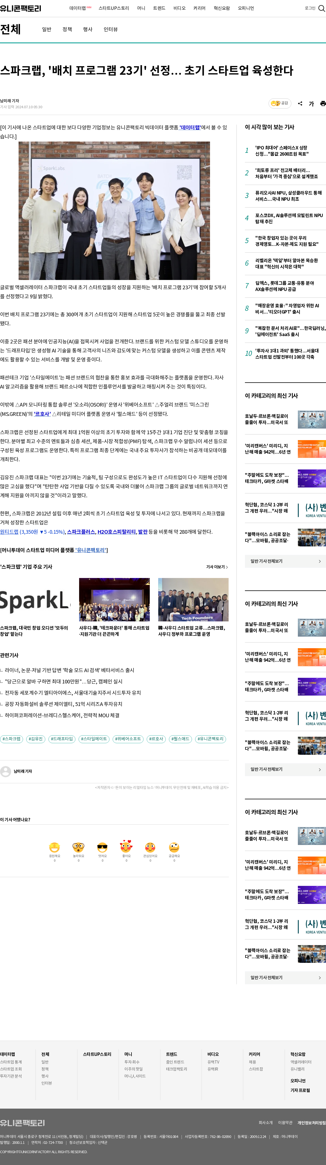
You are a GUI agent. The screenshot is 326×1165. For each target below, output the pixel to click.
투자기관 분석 (11, 1076)
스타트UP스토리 (114, 8)
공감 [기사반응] (284, 103)
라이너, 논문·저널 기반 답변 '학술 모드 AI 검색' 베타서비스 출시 (70, 671)
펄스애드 (181, 739)
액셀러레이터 (301, 1062)
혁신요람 (222, 8)
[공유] (300, 103)
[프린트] (323, 103)
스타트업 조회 (11, 1069)
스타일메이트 (95, 739)
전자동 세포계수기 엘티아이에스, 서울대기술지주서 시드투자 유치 (73, 693)
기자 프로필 (300, 1090)
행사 (88, 30)
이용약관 (285, 1123)
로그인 (310, 8)
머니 (141, 8)
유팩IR (212, 1069)
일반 (47, 30)
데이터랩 (80, 8)
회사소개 (266, 1123)
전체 (10, 30)
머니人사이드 (135, 1076)
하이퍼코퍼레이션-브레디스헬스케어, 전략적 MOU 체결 (62, 716)
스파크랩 (13, 739)
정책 (67, 30)
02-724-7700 (59, 1143)
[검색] (322, 8)
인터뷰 (111, 30)
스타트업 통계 (11, 1062)
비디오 (179, 8)
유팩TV (213, 1062)
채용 (252, 1062)
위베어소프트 (129, 739)
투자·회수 (131, 1062)
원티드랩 (9, 532)
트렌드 (159, 8)
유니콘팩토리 (20, 8)
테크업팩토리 (176, 1069)
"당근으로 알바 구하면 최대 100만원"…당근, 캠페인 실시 (63, 682)
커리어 (199, 8)
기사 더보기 (215, 567)
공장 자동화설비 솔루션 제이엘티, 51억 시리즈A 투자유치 (63, 704)
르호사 (157, 739)
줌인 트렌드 (175, 1062)
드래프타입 (63, 739)
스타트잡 (256, 1069)
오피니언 (246, 8)
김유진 (37, 739)
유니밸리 (298, 1069)
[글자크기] (311, 103)
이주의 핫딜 (133, 1069)
